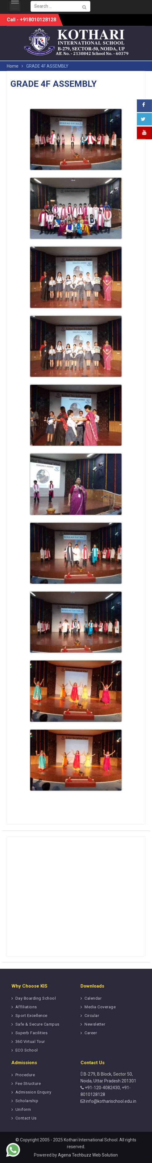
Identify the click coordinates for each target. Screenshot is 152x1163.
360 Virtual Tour (30, 1041)
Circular (91, 1015)
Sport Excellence (31, 1015)
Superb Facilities (31, 1033)
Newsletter (94, 1024)
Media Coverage (100, 1007)
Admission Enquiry (33, 1092)
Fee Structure (28, 1083)
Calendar (92, 998)
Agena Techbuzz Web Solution (88, 1155)
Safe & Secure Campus (37, 1024)
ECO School (26, 1050)
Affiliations (26, 1007)
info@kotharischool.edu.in (110, 1101)
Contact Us (26, 1118)
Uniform (23, 1109)
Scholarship (27, 1100)
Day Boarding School (35, 998)
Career (90, 1033)
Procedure (25, 1075)
